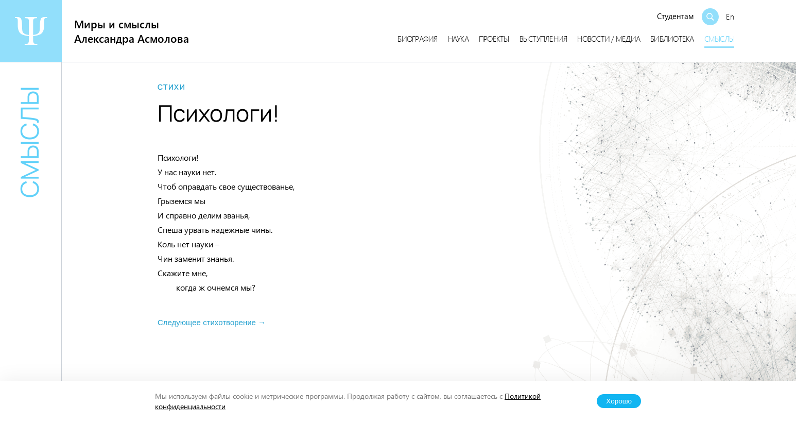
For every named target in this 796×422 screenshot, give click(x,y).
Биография (417, 38)
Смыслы (719, 38)
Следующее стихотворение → (212, 322)
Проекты (494, 38)
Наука (458, 38)
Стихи (171, 87)
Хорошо (619, 401)
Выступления (543, 38)
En (730, 16)
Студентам (675, 16)
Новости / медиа (608, 38)
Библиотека (672, 38)
